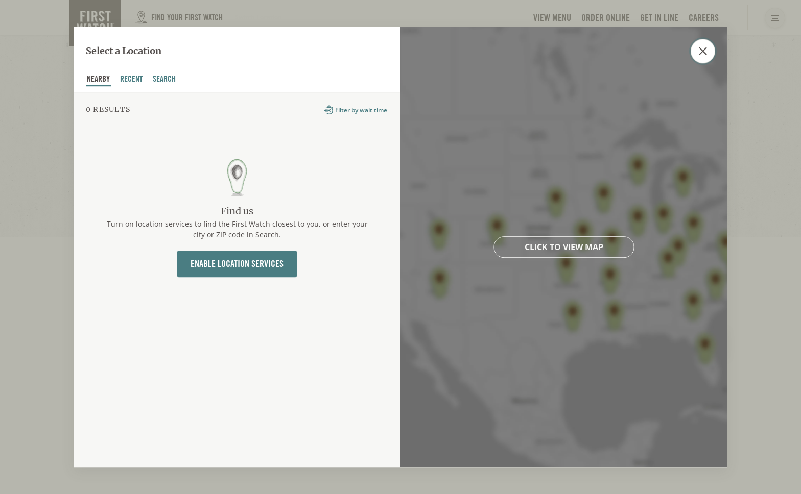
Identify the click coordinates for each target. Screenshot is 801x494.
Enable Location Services (237, 264)
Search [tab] (164, 80)
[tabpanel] (237, 279)
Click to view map (564, 247)
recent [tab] (132, 80)
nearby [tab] (98, 80)
